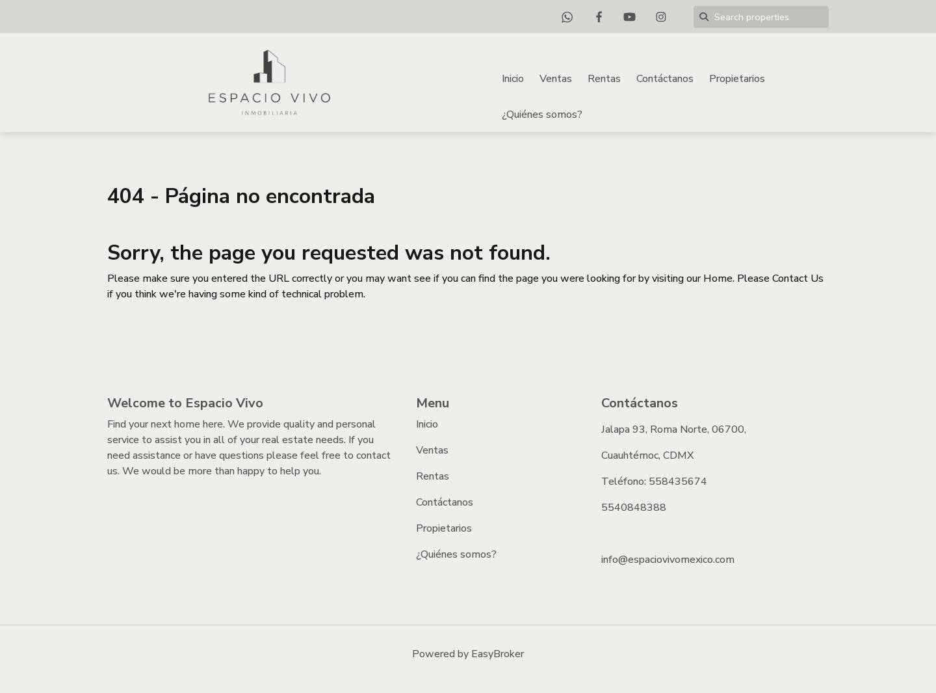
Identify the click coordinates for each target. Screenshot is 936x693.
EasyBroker (497, 654)
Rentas (604, 79)
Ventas (556, 79)
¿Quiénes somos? (542, 114)
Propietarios (737, 79)
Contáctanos (665, 79)
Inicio (513, 79)
